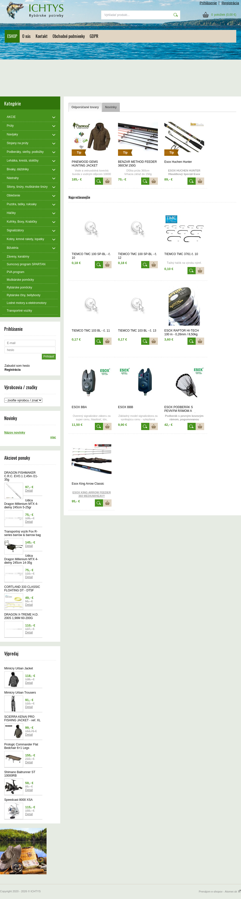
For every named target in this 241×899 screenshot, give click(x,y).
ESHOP (12, 36)
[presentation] (85, 107)
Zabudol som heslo (17, 365)
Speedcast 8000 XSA (18, 800)
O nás (26, 36)
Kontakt (42, 36)
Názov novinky (14, 432)
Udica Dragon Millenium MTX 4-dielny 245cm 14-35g (21, 559)
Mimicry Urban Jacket (18, 668)
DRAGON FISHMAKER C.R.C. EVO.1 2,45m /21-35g (21, 476)
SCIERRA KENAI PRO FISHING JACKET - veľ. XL (22, 718)
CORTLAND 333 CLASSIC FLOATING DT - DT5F (22, 588)
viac (53, 437)
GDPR (94, 36)
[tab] (85, 107)
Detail (29, 490)
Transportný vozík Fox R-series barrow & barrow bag (22, 533)
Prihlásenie (208, 3)
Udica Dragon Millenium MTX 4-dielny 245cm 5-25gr (21, 504)
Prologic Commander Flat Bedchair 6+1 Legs (21, 746)
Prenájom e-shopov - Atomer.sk (220, 891)
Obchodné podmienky (69, 36)
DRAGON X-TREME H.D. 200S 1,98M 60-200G (21, 616)
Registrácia (230, 3)
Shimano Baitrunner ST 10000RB (19, 773)
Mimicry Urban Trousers (20, 692)
